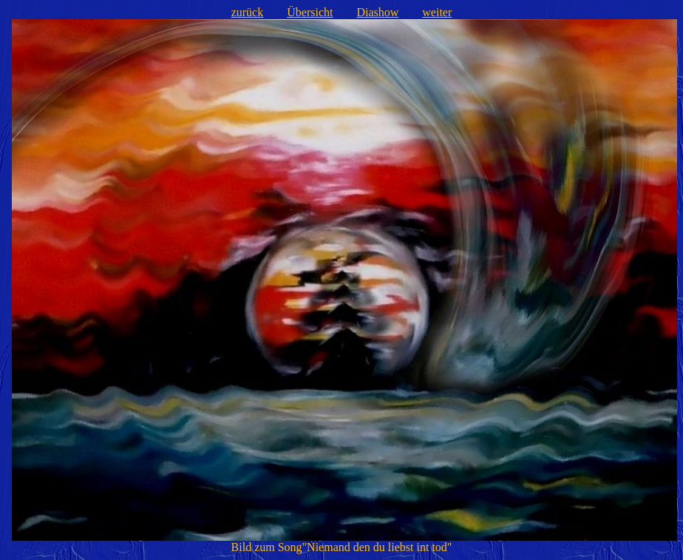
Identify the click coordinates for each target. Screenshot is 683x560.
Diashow (377, 12)
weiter (437, 12)
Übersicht (310, 12)
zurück (247, 12)
